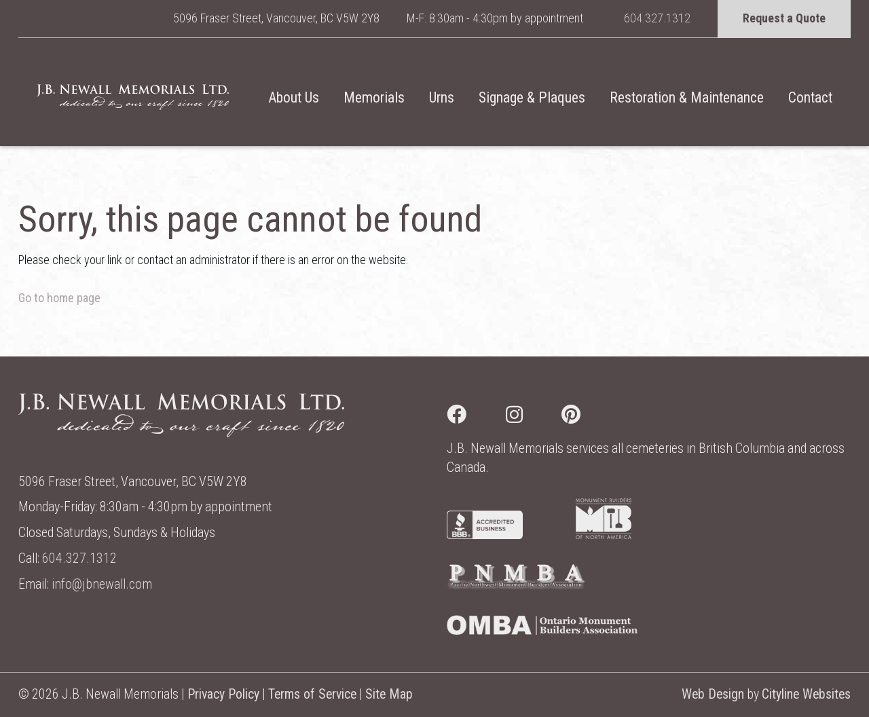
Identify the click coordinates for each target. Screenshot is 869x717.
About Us (293, 97)
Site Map (389, 694)
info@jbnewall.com (102, 584)
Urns (441, 97)
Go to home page (59, 298)
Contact (810, 97)
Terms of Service (312, 694)
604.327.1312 (657, 18)
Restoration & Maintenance (687, 97)
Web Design (713, 694)
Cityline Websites (806, 694)
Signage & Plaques (532, 97)
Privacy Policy (223, 694)
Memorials (374, 97)
